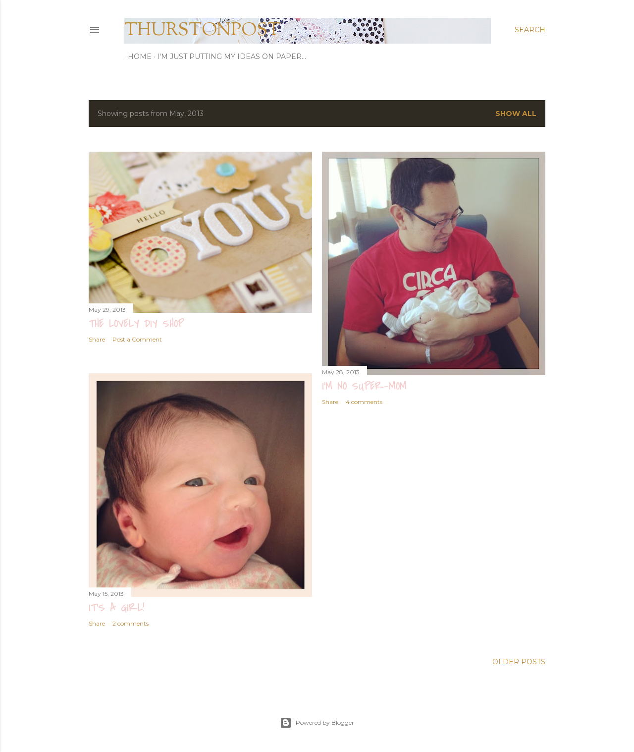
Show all (515, 113)
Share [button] (97, 339)
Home (136, 56)
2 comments (130, 622)
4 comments (364, 401)
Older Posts (518, 660)
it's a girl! (116, 606)
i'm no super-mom (364, 386)
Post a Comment (137, 339)
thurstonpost (202, 31)
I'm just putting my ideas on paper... (228, 56)
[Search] (530, 30)
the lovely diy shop (136, 324)
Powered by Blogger (317, 721)
